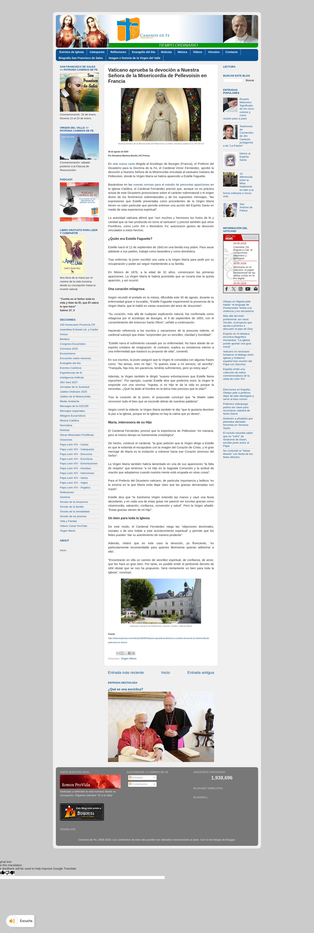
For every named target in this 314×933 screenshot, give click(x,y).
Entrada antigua (200, 672)
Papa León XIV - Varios (74, 477)
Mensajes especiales (72, 410)
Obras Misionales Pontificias (77, 434)
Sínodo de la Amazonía (74, 501)
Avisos (64, 334)
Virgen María (128, 658)
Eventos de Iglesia (71, 52)
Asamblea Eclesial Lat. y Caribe (79, 329)
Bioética (64, 339)
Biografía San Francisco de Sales (81, 58)
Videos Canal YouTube (73, 525)
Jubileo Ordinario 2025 (73, 391)
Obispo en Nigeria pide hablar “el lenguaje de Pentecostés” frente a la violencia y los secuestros (238, 306)
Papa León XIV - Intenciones (77, 473)
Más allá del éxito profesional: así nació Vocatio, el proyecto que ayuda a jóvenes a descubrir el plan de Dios (238, 322)
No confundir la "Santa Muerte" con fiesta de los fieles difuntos (238, 454)
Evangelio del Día (143, 52)
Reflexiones (118, 52)
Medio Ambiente (69, 401)
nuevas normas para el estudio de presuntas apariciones (171, 184)
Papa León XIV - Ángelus (75, 487)
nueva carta (127, 163)
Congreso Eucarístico (73, 343)
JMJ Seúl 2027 (69, 382)
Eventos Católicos (71, 367)
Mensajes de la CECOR (74, 406)
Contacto (231, 52)
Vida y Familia (68, 521)
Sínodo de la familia (72, 506)
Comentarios (138, 784)
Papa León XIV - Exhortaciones (79, 463)
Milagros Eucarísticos (73, 415)
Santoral (65, 497)
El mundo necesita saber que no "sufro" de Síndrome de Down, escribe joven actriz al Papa (238, 439)
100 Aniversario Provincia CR (77, 324)
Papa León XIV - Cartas (74, 444)
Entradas (136, 777)
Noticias (166, 52)
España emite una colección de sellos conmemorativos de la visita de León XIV (236, 374)
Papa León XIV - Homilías (75, 468)
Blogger (230, 839)
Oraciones (66, 439)
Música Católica (69, 420)
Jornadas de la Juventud (74, 386)
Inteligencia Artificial (72, 377)
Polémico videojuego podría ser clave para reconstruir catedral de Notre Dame (236, 408)
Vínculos (214, 52)
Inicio (165, 672)
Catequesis (97, 52)
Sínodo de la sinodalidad (75, 511)
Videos (197, 52)
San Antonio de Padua (246, 207)
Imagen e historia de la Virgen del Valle (134, 58)
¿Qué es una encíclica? (125, 689)
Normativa (66, 425)
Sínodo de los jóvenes (73, 516)
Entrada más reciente (126, 672)
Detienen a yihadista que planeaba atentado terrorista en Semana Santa (238, 423)
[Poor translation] (10, 873)
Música (182, 52)
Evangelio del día (70, 363)
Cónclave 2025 (69, 348)
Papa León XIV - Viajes (74, 482)
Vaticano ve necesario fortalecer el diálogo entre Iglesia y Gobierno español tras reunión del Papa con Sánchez (238, 358)
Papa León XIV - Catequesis (77, 449)
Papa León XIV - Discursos (76, 454)
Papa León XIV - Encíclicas (76, 458)
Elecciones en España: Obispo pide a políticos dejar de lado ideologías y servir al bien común (238, 394)
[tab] (232, 237)
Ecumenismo (67, 353)
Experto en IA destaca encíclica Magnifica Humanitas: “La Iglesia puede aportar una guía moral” (237, 340)
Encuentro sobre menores (75, 358)
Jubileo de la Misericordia (75, 396)
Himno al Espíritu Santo (245, 156)
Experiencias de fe (71, 372)
